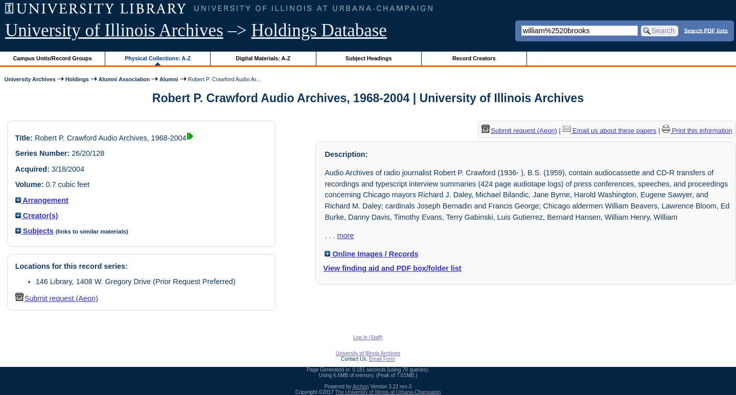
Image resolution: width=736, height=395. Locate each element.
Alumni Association (124, 79)
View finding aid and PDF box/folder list (393, 268)
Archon (361, 386)
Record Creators (474, 58)
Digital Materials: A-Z (263, 58)
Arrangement (41, 200)
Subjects (34, 231)
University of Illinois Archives (114, 30)
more (345, 235)
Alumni (168, 79)
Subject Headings (369, 58)
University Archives (29, 79)
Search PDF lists (706, 30)
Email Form (382, 359)
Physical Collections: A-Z (158, 58)
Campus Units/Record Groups (52, 58)
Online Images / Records (371, 254)
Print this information (697, 130)
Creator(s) (36, 216)
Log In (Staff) (368, 337)
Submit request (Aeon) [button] (56, 298)
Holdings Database (319, 30)
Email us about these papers (610, 130)
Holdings (77, 79)
